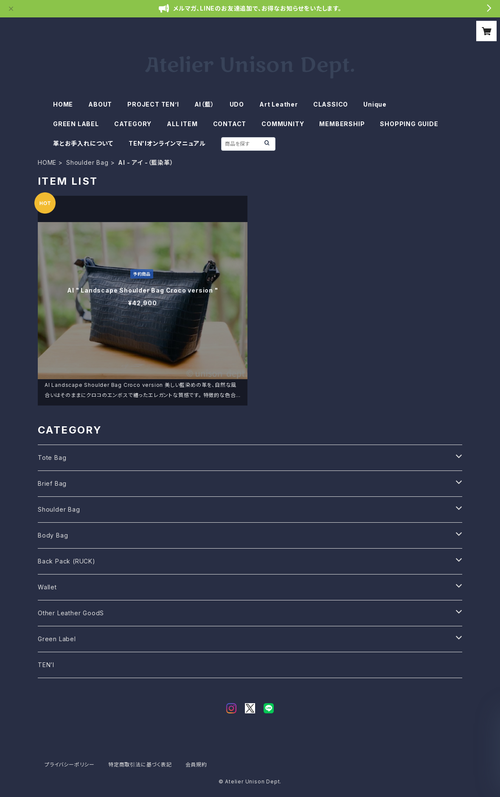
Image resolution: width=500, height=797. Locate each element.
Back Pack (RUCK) (67, 561)
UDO (237, 104)
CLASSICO (330, 104)
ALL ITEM (182, 123)
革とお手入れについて (83, 143)
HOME (63, 104)
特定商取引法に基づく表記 (140, 764)
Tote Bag (52, 457)
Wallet (47, 587)
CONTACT (230, 123)
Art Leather (278, 104)
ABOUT (100, 104)
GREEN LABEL (76, 123)
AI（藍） (204, 104)
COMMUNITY (282, 123)
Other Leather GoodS (71, 613)
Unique (375, 104)
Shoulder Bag (87, 162)
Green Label (57, 638)
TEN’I (46, 664)
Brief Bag (52, 483)
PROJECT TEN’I (153, 104)
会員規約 (196, 764)
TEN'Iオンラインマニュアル (167, 143)
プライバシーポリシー (70, 764)
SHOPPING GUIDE (409, 123)
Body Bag (53, 535)
